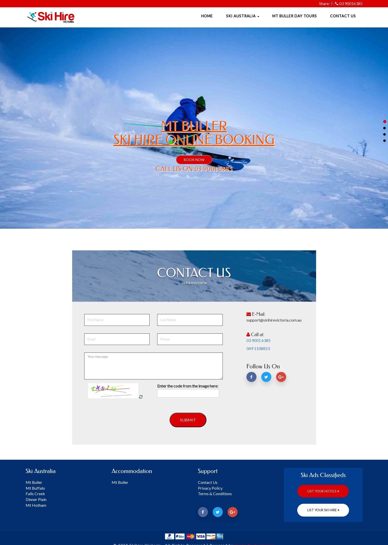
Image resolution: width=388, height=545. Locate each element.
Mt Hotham (36, 505)
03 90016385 (351, 3)
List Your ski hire (323, 510)
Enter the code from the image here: (187, 385)
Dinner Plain (36, 499)
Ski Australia (242, 16)
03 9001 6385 (258, 340)
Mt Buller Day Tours (294, 16)
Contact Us (343, 16)
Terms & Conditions (215, 493)
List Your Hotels (323, 491)
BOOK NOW (194, 160)
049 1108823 (258, 348)
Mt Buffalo (35, 488)
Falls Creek (35, 493)
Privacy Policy (210, 488)
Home (207, 16)
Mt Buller (34, 482)
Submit (188, 419)
